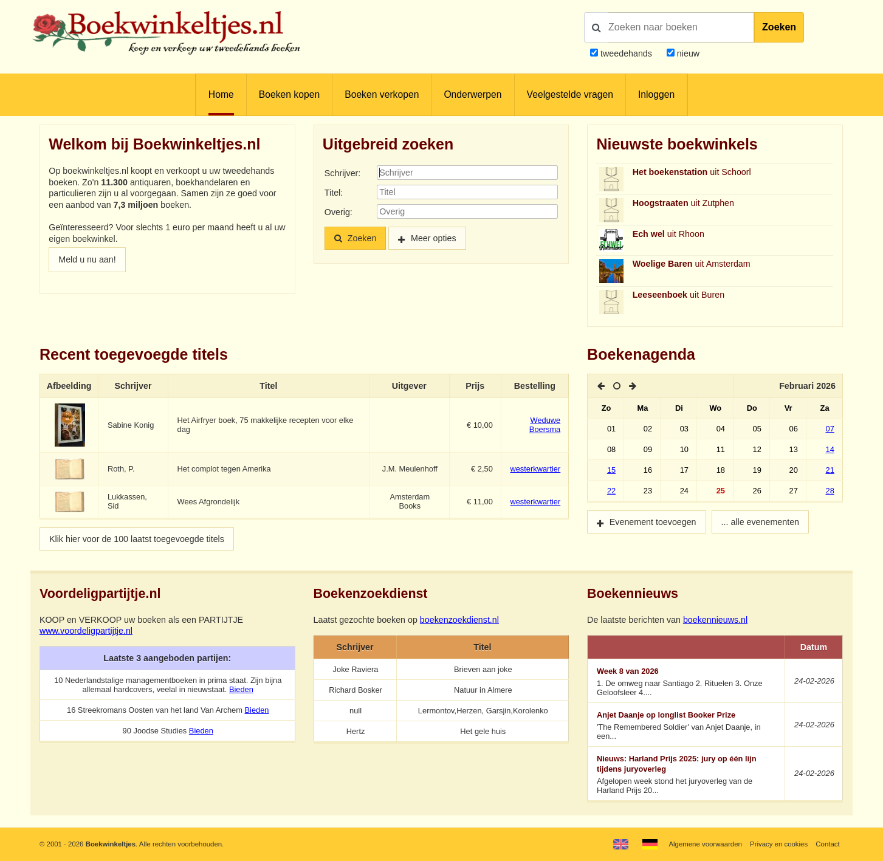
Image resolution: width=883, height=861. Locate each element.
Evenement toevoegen (653, 522)
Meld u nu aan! (86, 259)
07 (830, 428)
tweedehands (626, 53)
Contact (827, 844)
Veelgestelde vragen (570, 94)
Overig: (338, 212)
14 (830, 449)
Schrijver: (342, 173)
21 (830, 470)
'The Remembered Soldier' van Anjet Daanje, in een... (687, 725)
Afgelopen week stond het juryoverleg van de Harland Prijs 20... (687, 774)
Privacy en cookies (779, 844)
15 (611, 470)
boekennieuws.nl (715, 620)
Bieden (241, 689)
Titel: (334, 192)
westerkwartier (535, 468)
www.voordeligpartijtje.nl (86, 631)
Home (221, 94)
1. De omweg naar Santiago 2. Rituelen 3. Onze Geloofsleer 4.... (687, 682)
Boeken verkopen (382, 94)
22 (611, 490)
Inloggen (656, 94)
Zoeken (779, 27)
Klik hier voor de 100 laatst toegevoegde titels (136, 539)
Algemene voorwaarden (704, 844)
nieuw (687, 53)
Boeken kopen (289, 94)
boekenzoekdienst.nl (459, 620)
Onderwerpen (472, 94)
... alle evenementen (760, 522)
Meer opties (433, 238)
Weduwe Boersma (544, 425)
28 (830, 490)
